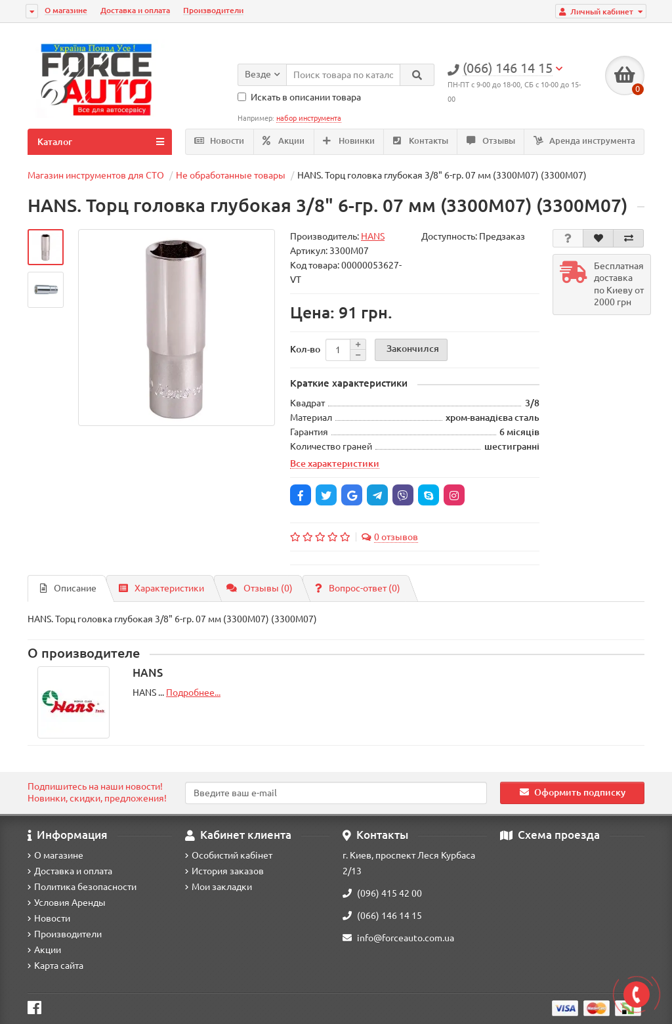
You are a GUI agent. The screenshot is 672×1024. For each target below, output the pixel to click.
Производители (213, 10)
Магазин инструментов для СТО (96, 175)
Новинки (349, 141)
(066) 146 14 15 (382, 915)
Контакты (420, 141)
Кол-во (305, 349)
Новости (219, 141)
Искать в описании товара (299, 97)
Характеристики (161, 588)
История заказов (224, 871)
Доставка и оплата (135, 10)
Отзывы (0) (259, 588)
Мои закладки (218, 887)
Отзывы (491, 141)
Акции (283, 141)
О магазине (66, 10)
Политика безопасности (82, 887)
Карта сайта (55, 965)
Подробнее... (193, 692)
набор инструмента (308, 118)
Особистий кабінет (228, 855)
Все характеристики (334, 463)
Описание (68, 588)
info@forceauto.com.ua (398, 938)
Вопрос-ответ (357, 588)
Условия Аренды (67, 902)
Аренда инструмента (584, 141)
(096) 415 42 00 (382, 893)
